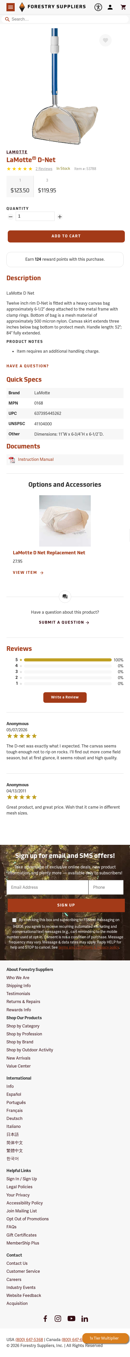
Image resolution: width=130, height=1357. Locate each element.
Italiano (13, 1126)
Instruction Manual (35, 459)
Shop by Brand (19, 1042)
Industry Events (21, 1287)
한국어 (12, 1158)
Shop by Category (22, 1026)
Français (14, 1110)
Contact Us (17, 1263)
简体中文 (14, 1142)
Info (10, 1086)
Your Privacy (18, 1195)
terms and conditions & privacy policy (89, 947)
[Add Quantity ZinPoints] (60, 217)
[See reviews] (44, 169)
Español (13, 1094)
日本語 (12, 1134)
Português (16, 1102)
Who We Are (17, 977)
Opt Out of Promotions (27, 1219)
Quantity (17, 209)
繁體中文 (14, 1150)
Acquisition (17, 1303)
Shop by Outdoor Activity (29, 1050)
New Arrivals (18, 1058)
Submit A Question (64, 622)
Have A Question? (27, 366)
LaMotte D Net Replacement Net (49, 553)
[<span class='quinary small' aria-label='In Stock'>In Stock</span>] (63, 169)
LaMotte (17, 152)
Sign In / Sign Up (21, 1179)
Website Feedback (23, 1295)
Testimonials (18, 993)
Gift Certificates (21, 1235)
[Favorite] (105, 40)
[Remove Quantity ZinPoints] (10, 217)
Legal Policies (19, 1187)
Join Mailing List (21, 1211)
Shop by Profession (24, 1034)
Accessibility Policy (24, 1203)
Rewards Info (18, 1010)
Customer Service (23, 1271)
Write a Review (65, 697)
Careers (13, 1279)
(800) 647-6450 (75, 1339)
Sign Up (66, 905)
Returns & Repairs (23, 1001)
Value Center (18, 1066)
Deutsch (14, 1118)
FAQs (11, 1227)
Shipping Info (18, 985)
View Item (28, 572)
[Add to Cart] (66, 236)
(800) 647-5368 (29, 1339)
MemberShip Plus (22, 1243)
